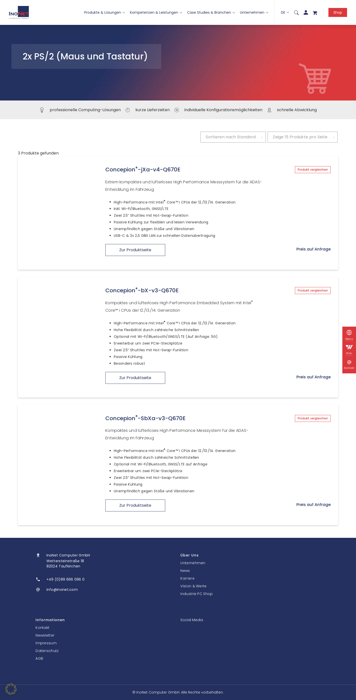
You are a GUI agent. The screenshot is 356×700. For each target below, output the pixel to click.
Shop (337, 12)
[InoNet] (19, 12)
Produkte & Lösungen (104, 12)
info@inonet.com (62, 589)
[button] (11, 689)
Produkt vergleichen (313, 169)
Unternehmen (254, 12)
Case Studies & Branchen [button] (211, 12)
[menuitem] (296, 12)
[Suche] (296, 12)
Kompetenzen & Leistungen (156, 12)
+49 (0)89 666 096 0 (65, 579)
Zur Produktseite (135, 250)
